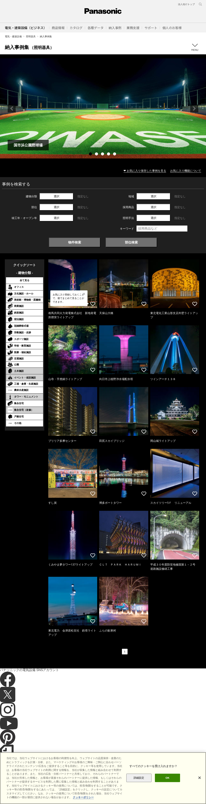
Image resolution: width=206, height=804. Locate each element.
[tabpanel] (103, 108)
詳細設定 (139, 784)
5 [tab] (115, 154)
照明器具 (31, 36)
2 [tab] (97, 154)
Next (194, 108)
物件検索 (74, 242)
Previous (12, 108)
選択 (56, 196)
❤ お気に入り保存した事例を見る (145, 170)
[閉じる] (199, 784)
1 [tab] (91, 154)
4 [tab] (109, 154)
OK (168, 784)
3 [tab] (103, 154)
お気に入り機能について (185, 170)
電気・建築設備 (13, 36)
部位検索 (131, 242)
